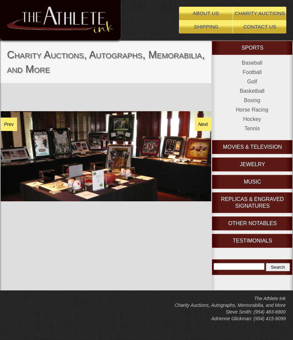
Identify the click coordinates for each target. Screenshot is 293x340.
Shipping (206, 26)
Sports (252, 48)
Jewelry (252, 164)
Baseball (252, 63)
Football (252, 72)
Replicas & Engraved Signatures (252, 202)
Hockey (252, 119)
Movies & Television (252, 147)
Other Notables (252, 223)
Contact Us (260, 26)
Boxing (252, 100)
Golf (252, 81)
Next (203, 124)
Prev (9, 124)
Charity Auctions (260, 13)
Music (252, 182)
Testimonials (252, 241)
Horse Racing (252, 110)
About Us (206, 13)
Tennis (252, 128)
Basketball (252, 91)
